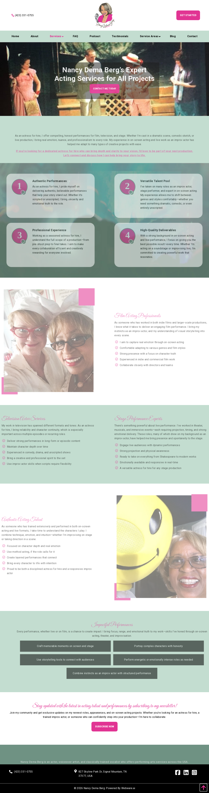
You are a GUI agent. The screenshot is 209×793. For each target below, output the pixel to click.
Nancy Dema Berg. (94, 788)
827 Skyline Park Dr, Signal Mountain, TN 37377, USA (103, 773)
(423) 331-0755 (23, 15)
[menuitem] (15, 36)
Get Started (188, 15)
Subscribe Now (104, 726)
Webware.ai (128, 788)
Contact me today (104, 91)
